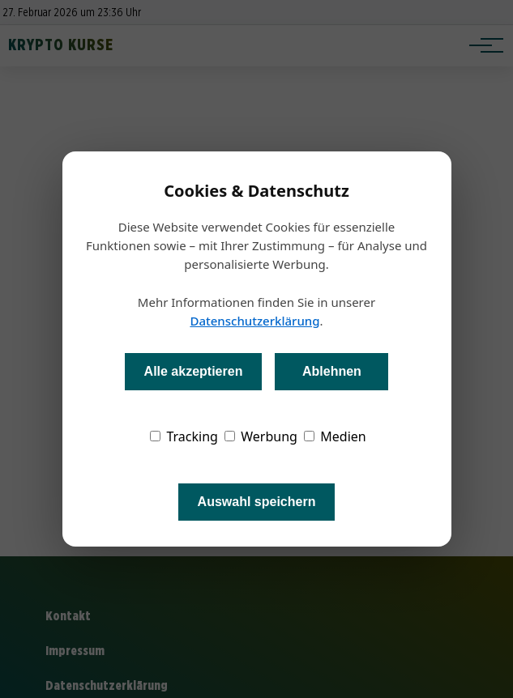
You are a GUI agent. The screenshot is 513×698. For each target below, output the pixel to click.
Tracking (184, 436)
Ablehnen (331, 371)
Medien (335, 436)
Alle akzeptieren (193, 371)
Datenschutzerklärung (254, 321)
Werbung (260, 436)
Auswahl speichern (257, 502)
